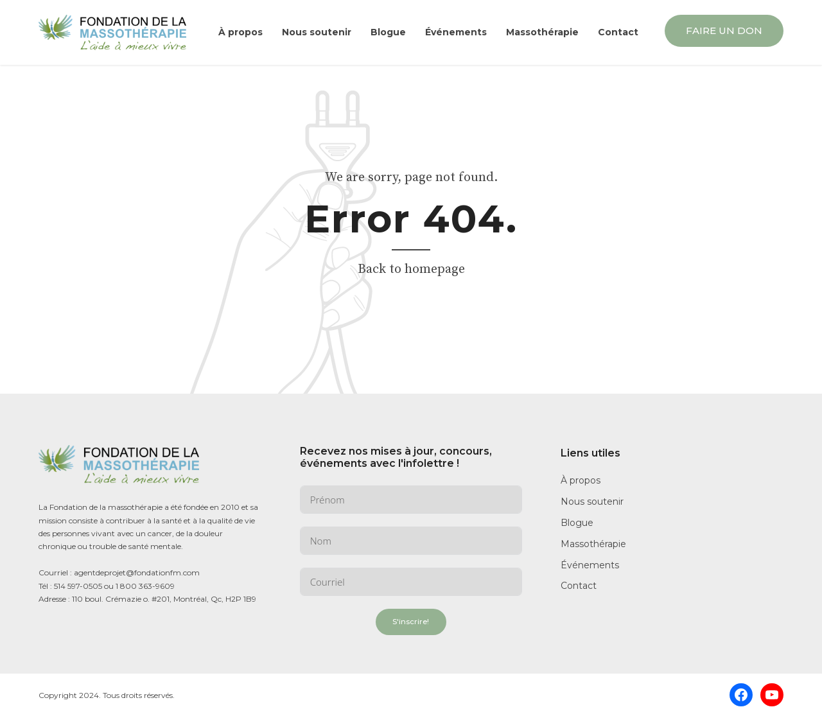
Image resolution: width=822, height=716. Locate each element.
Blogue (388, 32)
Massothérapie (542, 32)
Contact (618, 32)
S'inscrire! (410, 621)
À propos (240, 32)
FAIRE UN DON (724, 30)
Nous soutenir (316, 32)
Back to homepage (411, 269)
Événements (456, 32)
